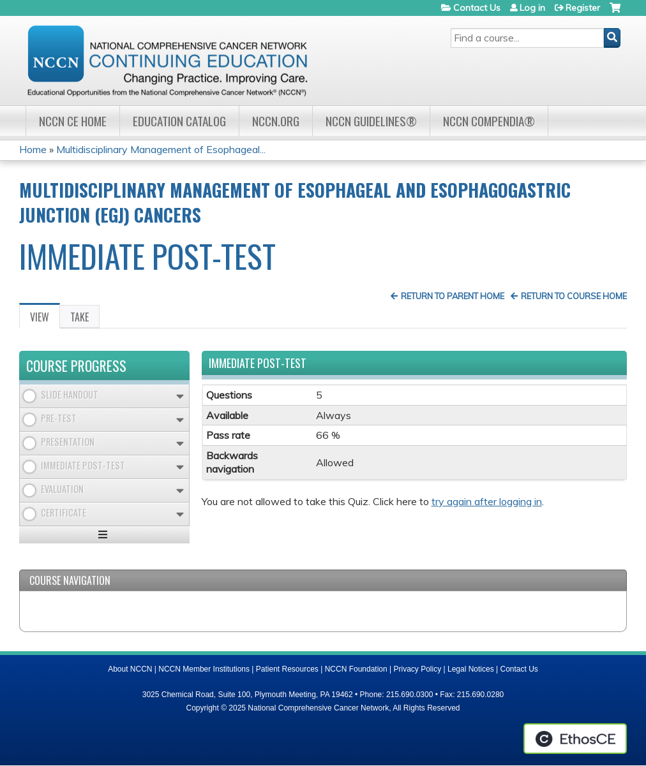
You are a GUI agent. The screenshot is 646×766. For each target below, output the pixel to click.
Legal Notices (470, 669)
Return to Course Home (574, 296)
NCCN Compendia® (489, 121)
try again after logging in (487, 501)
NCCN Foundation (356, 669)
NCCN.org (275, 121)
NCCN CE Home (73, 121)
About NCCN (130, 669)
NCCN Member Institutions (204, 669)
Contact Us (476, 7)
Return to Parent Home (452, 296)
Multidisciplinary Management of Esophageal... (161, 149)
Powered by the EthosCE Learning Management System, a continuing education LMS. (575, 738)
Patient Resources (287, 669)
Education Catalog (179, 121)
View (45, 318)
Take (79, 317)
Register (583, 7)
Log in (532, 7)
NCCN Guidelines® (371, 121)
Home (33, 149)
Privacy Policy (418, 669)
